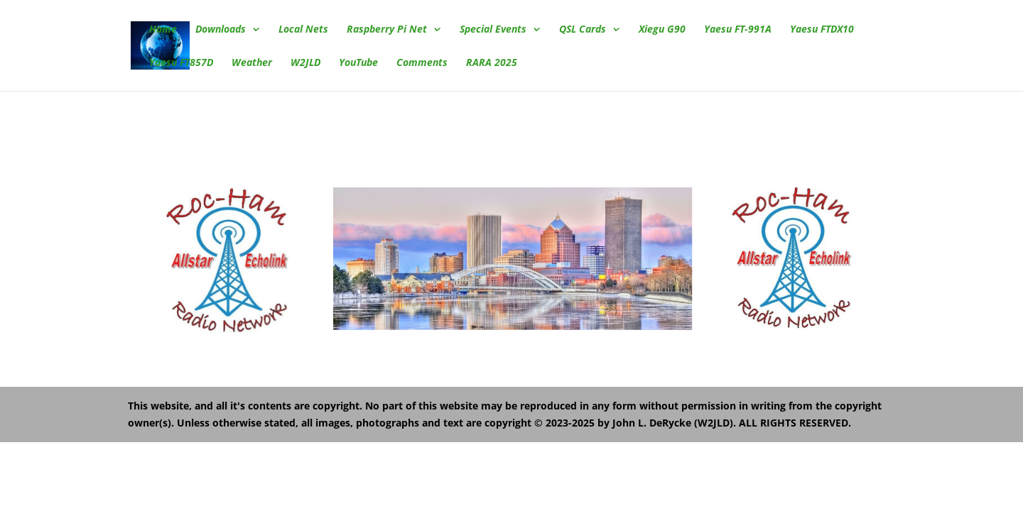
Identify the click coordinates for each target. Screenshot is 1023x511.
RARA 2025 (491, 63)
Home (163, 29)
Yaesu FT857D (181, 63)
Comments (422, 63)
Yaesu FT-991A (738, 29)
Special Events (493, 29)
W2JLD (305, 63)
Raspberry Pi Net (387, 29)
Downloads (220, 29)
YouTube (358, 63)
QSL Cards (582, 29)
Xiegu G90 (662, 29)
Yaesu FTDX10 (822, 29)
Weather (252, 63)
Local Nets (303, 29)
